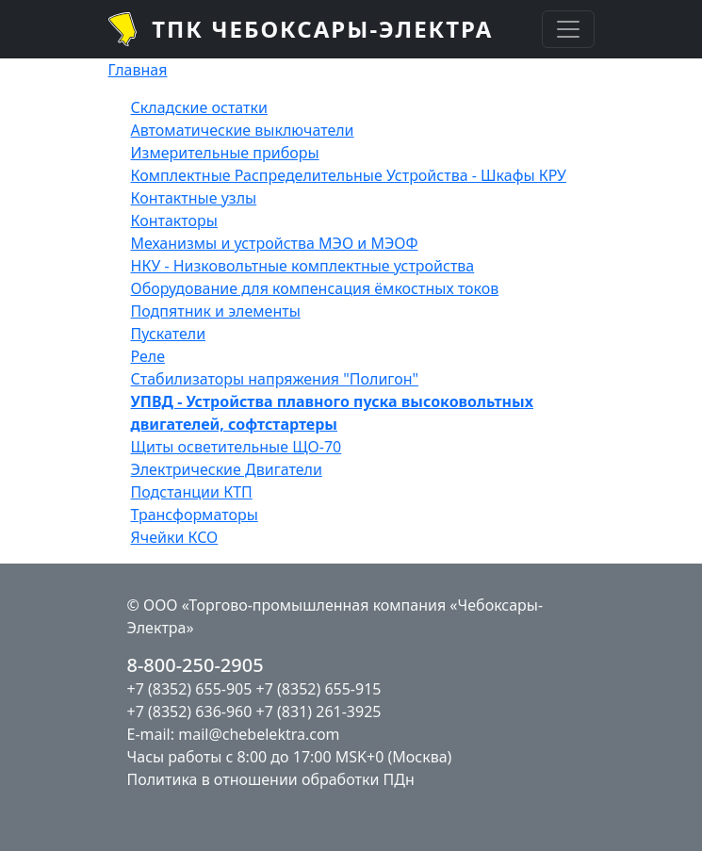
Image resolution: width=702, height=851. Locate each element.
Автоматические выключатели (242, 130)
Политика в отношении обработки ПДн (271, 779)
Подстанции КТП (192, 492)
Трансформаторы (194, 514)
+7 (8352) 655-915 (319, 689)
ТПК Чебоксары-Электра (322, 28)
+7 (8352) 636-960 (190, 711)
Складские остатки (199, 107)
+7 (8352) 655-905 (190, 689)
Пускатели (168, 333)
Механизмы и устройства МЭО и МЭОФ (274, 243)
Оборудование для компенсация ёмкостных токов (315, 288)
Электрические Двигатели (226, 469)
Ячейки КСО (175, 537)
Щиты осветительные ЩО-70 (236, 446)
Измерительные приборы (225, 152)
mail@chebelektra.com (258, 734)
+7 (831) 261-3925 (319, 711)
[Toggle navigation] (568, 29)
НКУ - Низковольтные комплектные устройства (303, 265)
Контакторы (175, 220)
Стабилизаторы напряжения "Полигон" (275, 378)
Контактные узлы (194, 198)
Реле (148, 356)
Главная (138, 69)
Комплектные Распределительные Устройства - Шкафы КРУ (348, 175)
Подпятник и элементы (216, 311)
